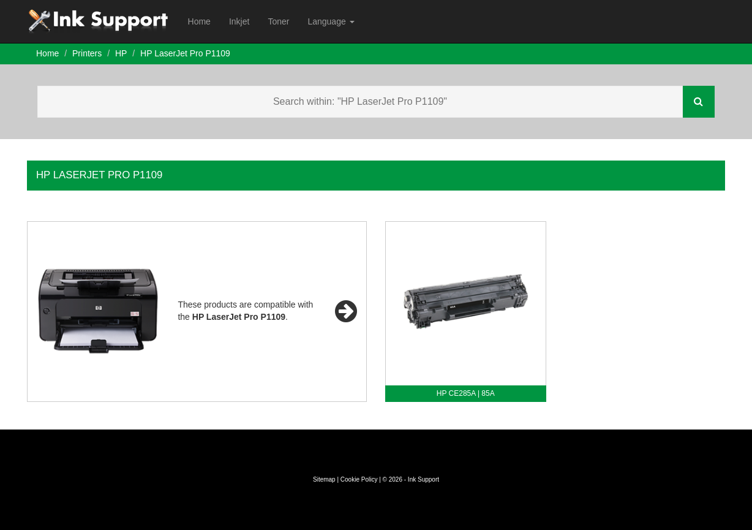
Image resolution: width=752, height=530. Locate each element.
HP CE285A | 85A (466, 393)
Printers (87, 53)
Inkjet (239, 21)
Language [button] (330, 21)
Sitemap (324, 479)
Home (199, 21)
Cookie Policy (359, 479)
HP (121, 53)
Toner (278, 21)
